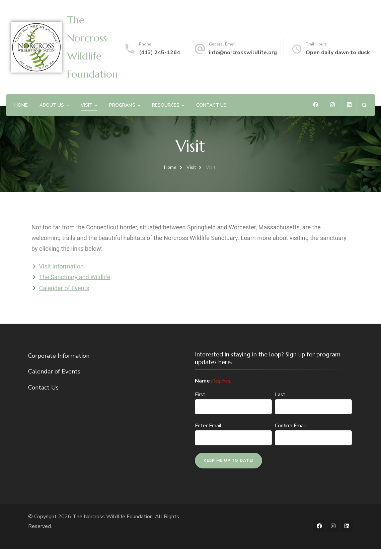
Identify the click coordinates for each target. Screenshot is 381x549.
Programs (122, 105)
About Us (52, 105)
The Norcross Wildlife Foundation (113, 516)
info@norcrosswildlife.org (243, 52)
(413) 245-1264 (159, 52)
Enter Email (208, 425)
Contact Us (211, 105)
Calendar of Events (54, 371)
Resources (165, 105)
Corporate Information (58, 356)
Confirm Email (290, 425)
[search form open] (364, 105)
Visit (86, 105)
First (200, 394)
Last (280, 394)
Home (21, 105)
